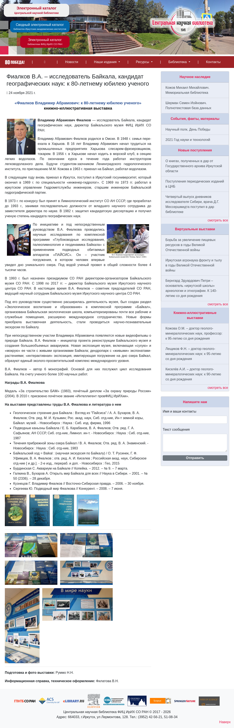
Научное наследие (195, 77)
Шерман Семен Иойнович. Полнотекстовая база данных (188, 105)
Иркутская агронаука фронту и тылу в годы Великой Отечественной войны (193, 265)
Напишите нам (195, 402)
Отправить (195, 458)
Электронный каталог (36, 10)
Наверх (225, 722)
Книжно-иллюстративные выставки (194, 315)
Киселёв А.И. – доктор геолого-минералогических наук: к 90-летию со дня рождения (193, 374)
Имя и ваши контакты (179, 411)
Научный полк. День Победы (187, 129)
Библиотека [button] (178, 62)
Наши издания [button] (106, 62)
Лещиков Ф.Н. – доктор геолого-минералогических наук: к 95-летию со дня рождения (193, 354)
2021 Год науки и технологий (187, 140)
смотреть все (218, 220)
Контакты (213, 62)
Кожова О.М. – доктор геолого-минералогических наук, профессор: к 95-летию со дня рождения (193, 333)
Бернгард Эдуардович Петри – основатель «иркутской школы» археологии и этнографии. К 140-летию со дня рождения (191, 288)
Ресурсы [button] (143, 62)
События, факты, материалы (195, 118)
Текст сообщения (176, 429)
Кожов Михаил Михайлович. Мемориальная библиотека (187, 90)
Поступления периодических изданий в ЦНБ (194, 184)
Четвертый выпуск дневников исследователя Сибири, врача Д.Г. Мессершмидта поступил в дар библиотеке (192, 204)
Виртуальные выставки (195, 229)
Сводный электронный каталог (39, 27)
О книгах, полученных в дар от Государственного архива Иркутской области (193, 166)
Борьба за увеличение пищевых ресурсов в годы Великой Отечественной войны (190, 245)
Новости (71, 62)
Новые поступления (195, 150)
